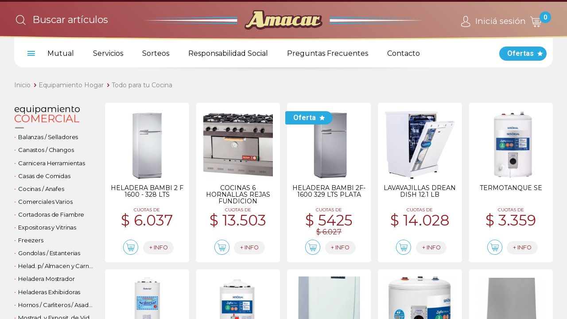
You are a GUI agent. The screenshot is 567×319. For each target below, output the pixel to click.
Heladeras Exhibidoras (49, 292)
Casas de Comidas (44, 175)
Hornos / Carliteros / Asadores (58, 304)
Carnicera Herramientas (51, 163)
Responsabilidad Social (228, 53)
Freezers (30, 240)
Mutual (60, 53)
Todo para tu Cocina (142, 85)
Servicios (108, 53)
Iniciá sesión (492, 22)
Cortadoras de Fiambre (51, 214)
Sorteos (155, 53)
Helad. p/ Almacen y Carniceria (58, 265)
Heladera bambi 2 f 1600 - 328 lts (147, 191)
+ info (165, 248)
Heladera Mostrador (46, 278)
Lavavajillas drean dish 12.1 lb (420, 191)
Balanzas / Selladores (48, 136)
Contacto (403, 53)
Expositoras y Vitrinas (47, 227)
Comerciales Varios (45, 201)
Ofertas (520, 53)
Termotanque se (511, 188)
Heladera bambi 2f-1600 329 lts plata (328, 191)
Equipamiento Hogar (71, 85)
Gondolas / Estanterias (49, 253)
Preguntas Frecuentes (327, 53)
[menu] (29, 54)
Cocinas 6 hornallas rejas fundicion (238, 194)
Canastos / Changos (46, 149)
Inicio (22, 85)
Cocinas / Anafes (41, 188)
